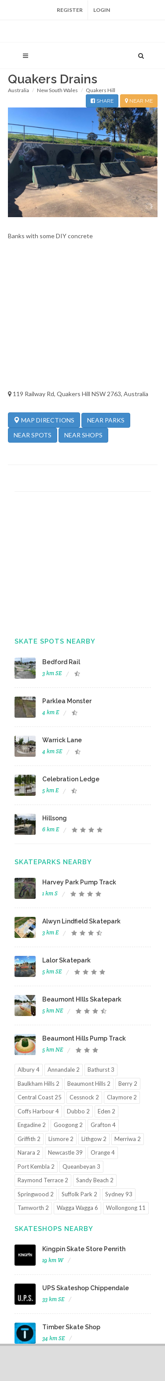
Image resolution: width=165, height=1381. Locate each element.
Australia (18, 90)
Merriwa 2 (127, 1138)
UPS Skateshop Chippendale (85, 1288)
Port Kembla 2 (36, 1166)
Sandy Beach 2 (95, 1180)
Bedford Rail (61, 661)
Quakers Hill (100, 90)
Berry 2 (127, 1083)
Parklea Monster (67, 701)
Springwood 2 (36, 1194)
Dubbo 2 (78, 1111)
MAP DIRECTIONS (44, 419)
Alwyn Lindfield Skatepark (81, 921)
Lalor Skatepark (66, 960)
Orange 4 (103, 1152)
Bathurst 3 (101, 1069)
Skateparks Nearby (53, 862)
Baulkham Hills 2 (38, 1083)
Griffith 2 (29, 1138)
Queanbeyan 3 (81, 1166)
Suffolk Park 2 (79, 1194)
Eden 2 (106, 1111)
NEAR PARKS (106, 420)
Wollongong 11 (126, 1207)
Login (101, 10)
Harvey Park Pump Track (79, 882)
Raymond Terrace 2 (43, 1180)
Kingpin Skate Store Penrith (83, 1248)
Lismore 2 (60, 1138)
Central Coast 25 (40, 1097)
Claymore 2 (122, 1097)
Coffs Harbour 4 (38, 1111)
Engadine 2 (32, 1124)
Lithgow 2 (93, 1138)
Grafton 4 (103, 1124)
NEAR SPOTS (32, 435)
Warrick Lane (62, 740)
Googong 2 (68, 1124)
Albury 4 (29, 1069)
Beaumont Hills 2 (88, 1083)
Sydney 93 (118, 1194)
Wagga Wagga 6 (77, 1207)
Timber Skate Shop (71, 1327)
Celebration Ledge (70, 779)
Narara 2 (29, 1152)
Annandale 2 (64, 1069)
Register (70, 10)
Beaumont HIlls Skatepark (81, 999)
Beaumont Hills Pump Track (84, 1038)
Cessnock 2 (84, 1097)
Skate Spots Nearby (55, 641)
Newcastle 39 (65, 1152)
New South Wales (57, 90)
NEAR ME (139, 101)
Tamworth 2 (33, 1207)
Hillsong (54, 818)
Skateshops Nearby (54, 1229)
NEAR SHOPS (83, 435)
